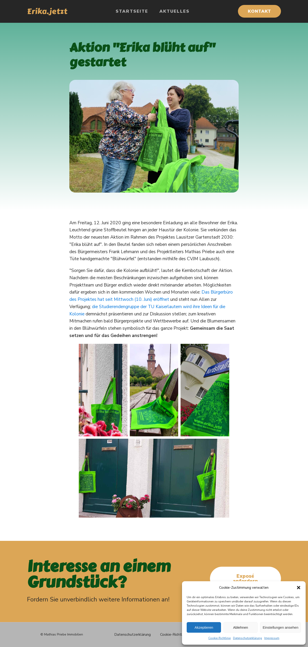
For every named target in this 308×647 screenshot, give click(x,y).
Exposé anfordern (245, 578)
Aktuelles (174, 11)
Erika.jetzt (47, 11)
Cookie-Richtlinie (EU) (178, 634)
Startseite (132, 11)
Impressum (271, 638)
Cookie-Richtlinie (219, 638)
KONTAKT (259, 11)
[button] (298, 587)
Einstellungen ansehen (280, 627)
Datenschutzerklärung (247, 638)
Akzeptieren (203, 627)
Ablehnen (240, 627)
